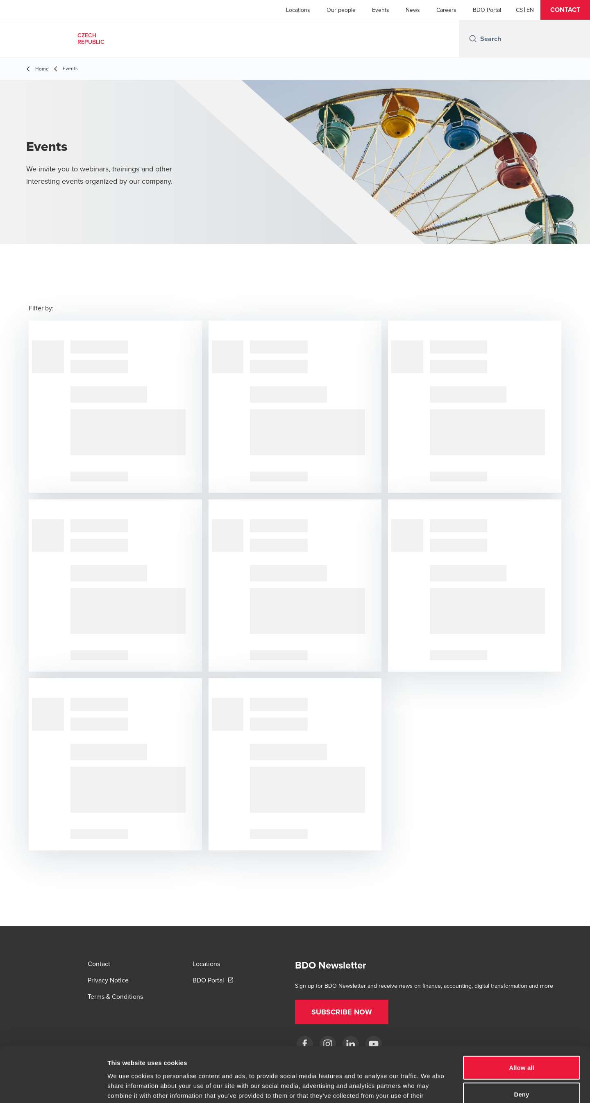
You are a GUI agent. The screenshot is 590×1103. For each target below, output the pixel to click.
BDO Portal (487, 10)
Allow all (521, 1015)
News (413, 10)
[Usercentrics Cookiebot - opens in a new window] (53, 1087)
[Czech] (519, 9)
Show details (430, 1086)
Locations (298, 10)
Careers (446, 10)
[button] (565, 10)
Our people (341, 10)
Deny (521, 1042)
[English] (530, 9)
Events (380, 10)
